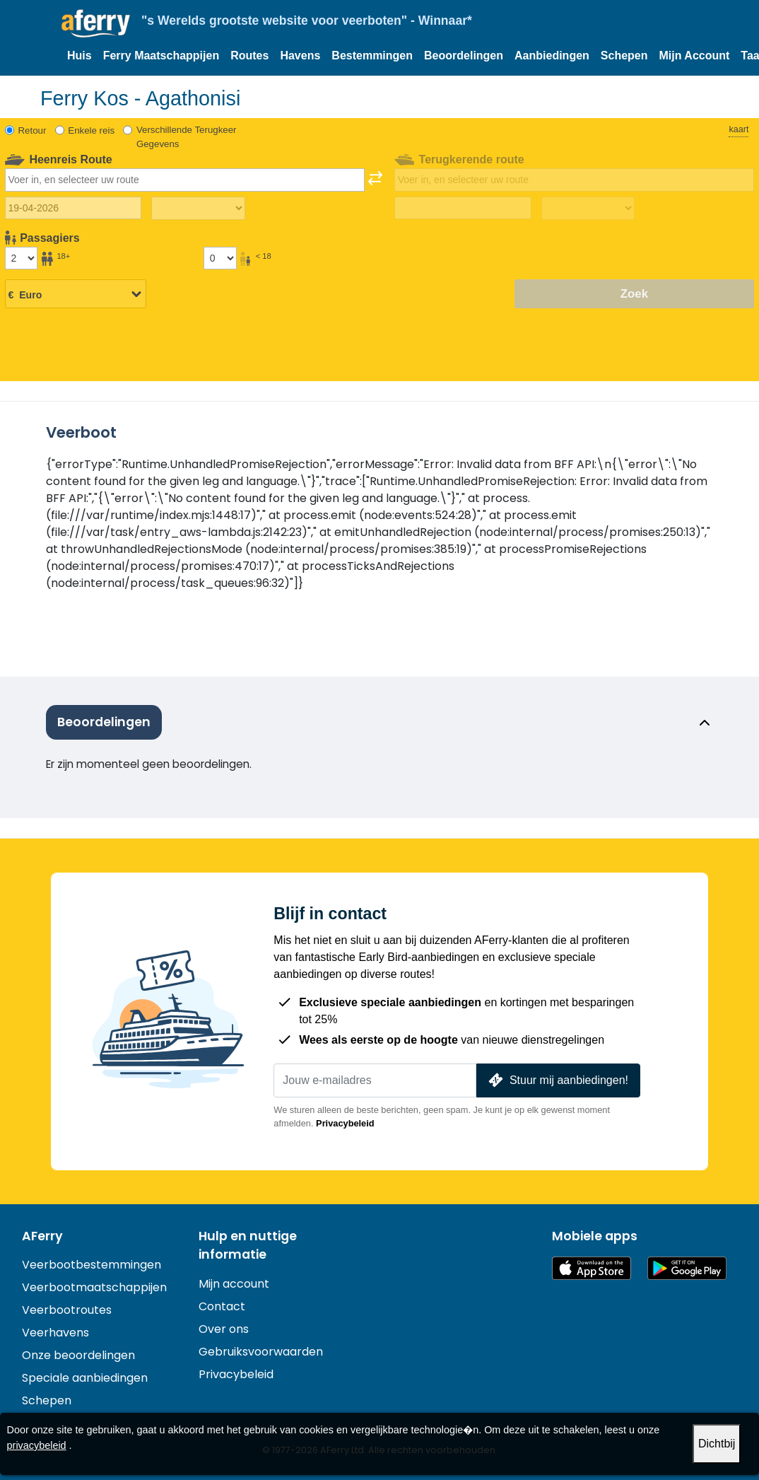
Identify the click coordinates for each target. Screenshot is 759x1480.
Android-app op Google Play (686, 1268)
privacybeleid (36, 1445)
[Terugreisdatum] (462, 208)
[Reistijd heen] (198, 209)
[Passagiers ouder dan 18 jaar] (21, 258)
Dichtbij (716, 1444)
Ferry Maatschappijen (161, 55)
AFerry (42, 1236)
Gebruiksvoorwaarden (261, 1352)
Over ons (224, 1329)
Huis (79, 55)
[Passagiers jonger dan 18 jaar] (220, 258)
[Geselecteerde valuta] (76, 295)
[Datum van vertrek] (73, 208)
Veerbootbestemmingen (91, 1265)
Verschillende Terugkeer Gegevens (186, 136)
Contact (222, 1306)
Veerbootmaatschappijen (94, 1287)
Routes (249, 55)
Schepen (624, 55)
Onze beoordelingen (78, 1355)
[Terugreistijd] (588, 209)
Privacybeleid (345, 1123)
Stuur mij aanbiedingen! (557, 1080)
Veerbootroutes (67, 1310)
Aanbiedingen (551, 55)
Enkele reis (91, 130)
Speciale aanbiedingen (85, 1378)
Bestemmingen (372, 55)
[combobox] (185, 179)
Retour (32, 130)
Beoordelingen (463, 55)
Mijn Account (694, 55)
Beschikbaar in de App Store (591, 1268)
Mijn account (234, 1284)
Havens (300, 55)
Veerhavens (55, 1332)
